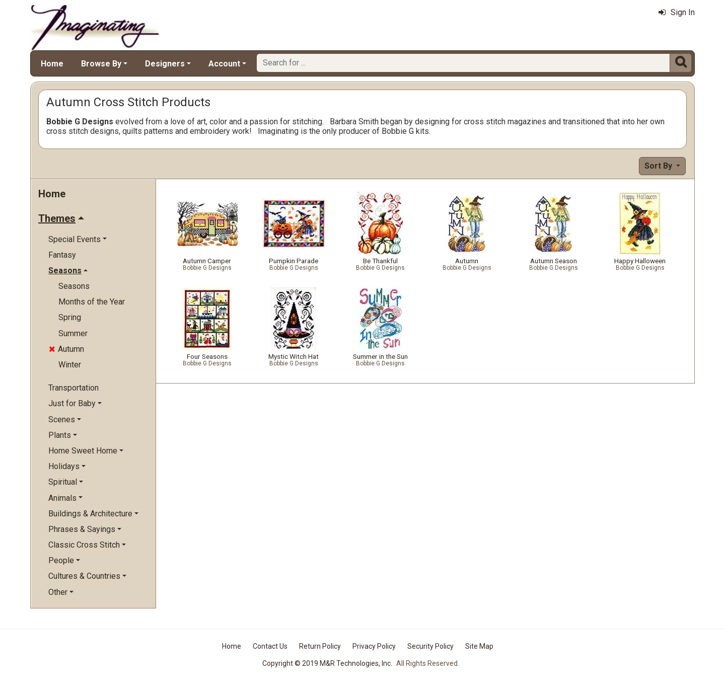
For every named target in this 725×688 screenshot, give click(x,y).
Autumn (66, 349)
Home (52, 63)
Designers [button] (165, 63)
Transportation (73, 388)
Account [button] (224, 63)
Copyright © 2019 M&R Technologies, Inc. (327, 663)
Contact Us (270, 646)
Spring (69, 317)
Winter (69, 364)
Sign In (677, 12)
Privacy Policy (374, 646)
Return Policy (320, 646)
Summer (73, 333)
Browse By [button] (101, 63)
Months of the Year (91, 302)
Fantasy (62, 255)
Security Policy (430, 646)
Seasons (74, 286)
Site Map (479, 646)
